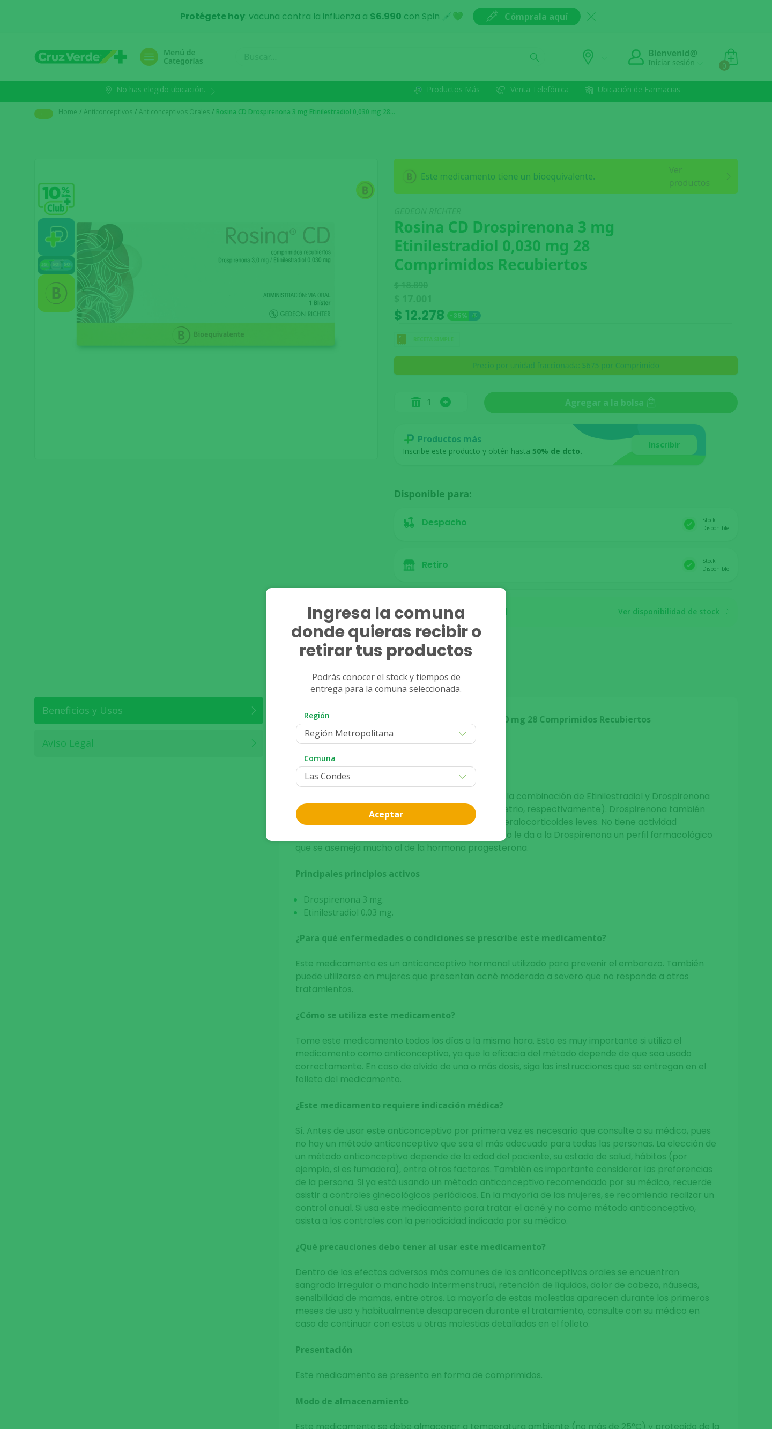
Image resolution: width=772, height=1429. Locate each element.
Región (317, 715)
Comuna (320, 758)
